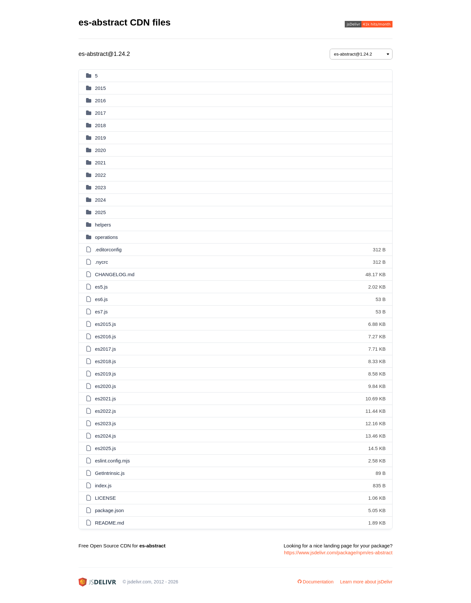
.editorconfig (108, 249)
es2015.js (105, 324)
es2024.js (105, 436)
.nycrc (101, 262)
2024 (100, 200)
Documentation (316, 581)
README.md (109, 523)
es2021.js (105, 398)
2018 (100, 125)
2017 (100, 113)
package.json (109, 510)
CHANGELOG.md (114, 274)
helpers (103, 224)
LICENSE (105, 498)
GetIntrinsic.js (110, 473)
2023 (100, 187)
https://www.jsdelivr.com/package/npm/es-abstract (338, 552)
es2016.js (105, 336)
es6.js (101, 299)
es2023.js (105, 423)
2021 (100, 162)
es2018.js (105, 361)
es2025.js (105, 448)
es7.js (101, 311)
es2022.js (105, 411)
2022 (100, 175)
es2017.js (105, 349)
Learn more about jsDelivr (366, 581)
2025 (100, 212)
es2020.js (105, 386)
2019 (100, 138)
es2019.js (105, 374)
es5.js (101, 287)
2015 (100, 88)
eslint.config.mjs (112, 460)
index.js (103, 485)
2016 (100, 100)
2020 (100, 150)
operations (106, 237)
